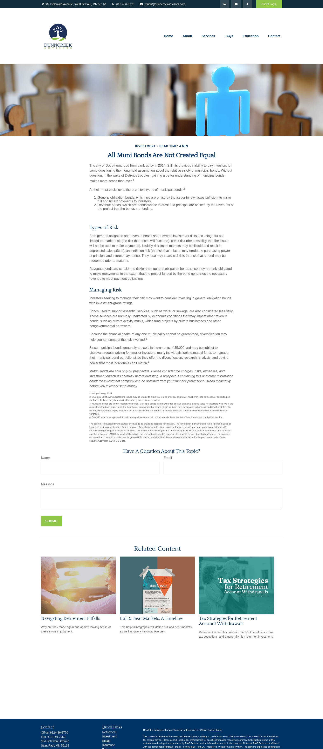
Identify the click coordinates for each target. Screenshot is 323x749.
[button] (168, 36)
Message (47, 484)
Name (45, 458)
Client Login (269, 4)
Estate (106, 740)
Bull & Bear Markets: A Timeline (151, 618)
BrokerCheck (214, 730)
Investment (109, 736)
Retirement (109, 732)
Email (168, 458)
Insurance (108, 745)
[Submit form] (51, 521)
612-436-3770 (122, 4)
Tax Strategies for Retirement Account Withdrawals (228, 621)
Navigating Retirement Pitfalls (70, 618)
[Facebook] (247, 4)
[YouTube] (236, 4)
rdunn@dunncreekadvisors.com (162, 4)
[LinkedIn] (224, 4)
